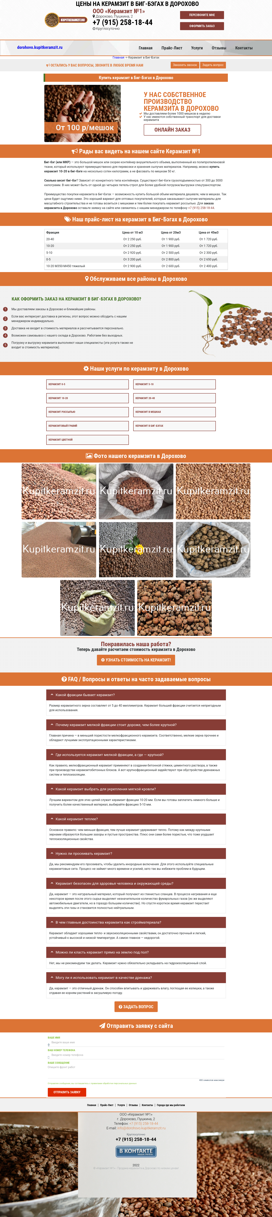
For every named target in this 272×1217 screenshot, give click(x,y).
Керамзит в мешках (148, 412)
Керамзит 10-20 (58, 398)
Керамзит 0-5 (57, 384)
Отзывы (219, 47)
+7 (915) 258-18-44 (123, 22)
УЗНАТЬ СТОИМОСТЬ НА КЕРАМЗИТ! (136, 660)
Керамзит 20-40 (145, 398)
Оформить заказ (202, 26)
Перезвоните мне (202, 15)
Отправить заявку (67, 1090)
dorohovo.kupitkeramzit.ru (40, 47)
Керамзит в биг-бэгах (149, 425)
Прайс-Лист (172, 47)
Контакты (244, 47)
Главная (146, 47)
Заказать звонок (185, 65)
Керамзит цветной (60, 439)
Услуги (197, 47)
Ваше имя (54, 1035)
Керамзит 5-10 (144, 384)
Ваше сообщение (59, 1061)
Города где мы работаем (171, 1103)
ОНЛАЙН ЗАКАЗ (172, 129)
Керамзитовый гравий (63, 425)
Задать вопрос (213, 65)
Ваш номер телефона (61, 1048)
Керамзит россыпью (62, 412)
